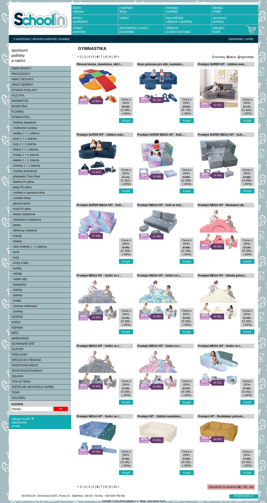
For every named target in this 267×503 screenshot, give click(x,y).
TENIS (14, 392)
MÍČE (14, 333)
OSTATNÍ (16, 349)
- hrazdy (15, 236)
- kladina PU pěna (21, 182)
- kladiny (15, 241)
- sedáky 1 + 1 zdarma (24, 133)
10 (115, 56)
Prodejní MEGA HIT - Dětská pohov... (222, 275)
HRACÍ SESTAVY (21, 79)
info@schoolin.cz (243, 495)
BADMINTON (18, 101)
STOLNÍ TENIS (20, 381)
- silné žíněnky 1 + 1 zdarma (28, 246)
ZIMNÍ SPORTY (20, 68)
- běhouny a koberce (23, 230)
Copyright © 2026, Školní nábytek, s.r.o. (120, 501)
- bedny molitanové (22, 214)
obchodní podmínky (44, 39)
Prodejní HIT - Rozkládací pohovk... (221, 416)
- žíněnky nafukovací (23, 306)
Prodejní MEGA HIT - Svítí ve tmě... (160, 205)
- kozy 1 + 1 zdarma (22, 144)
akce (233, 57)
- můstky (15, 273)
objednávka (235, 39)
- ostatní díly (18, 279)
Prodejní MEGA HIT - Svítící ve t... (99, 275)
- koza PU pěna (20, 209)
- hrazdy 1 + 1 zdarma (24, 155)
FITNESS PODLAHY (23, 90)
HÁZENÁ (16, 317)
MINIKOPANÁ (19, 338)
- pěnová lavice (19, 203)
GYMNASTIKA (19, 117)
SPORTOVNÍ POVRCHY (26, 370)
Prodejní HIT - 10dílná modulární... (160, 416)
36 (244, 487)
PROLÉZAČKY (19, 74)
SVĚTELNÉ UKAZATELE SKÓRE (31, 387)
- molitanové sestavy (23, 128)
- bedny (15, 225)
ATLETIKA (16, 95)
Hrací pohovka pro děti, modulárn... (160, 64)
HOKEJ (15, 322)
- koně (14, 252)
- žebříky (15, 290)
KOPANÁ (16, 327)
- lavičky (15, 268)
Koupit (126, 120)
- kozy (14, 257)
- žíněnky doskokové (23, 171)
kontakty (64, 39)
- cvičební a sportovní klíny (27, 192)
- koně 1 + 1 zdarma (23, 138)
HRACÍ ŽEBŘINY (21, 84)
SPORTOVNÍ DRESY (23, 365)
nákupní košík (20, 419)
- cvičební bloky (20, 198)
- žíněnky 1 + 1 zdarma (24, 165)
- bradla (15, 300)
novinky (220, 57)
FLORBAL (16, 111)
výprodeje (247, 57)
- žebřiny (15, 295)
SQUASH (16, 376)
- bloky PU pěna (20, 187)
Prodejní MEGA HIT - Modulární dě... (222, 205)
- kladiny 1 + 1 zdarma (24, 160)
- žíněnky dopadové (22, 122)
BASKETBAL (18, 106)
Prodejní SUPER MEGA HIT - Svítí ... (161, 134)
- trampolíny (17, 284)
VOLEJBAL (17, 397)
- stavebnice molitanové (25, 219)
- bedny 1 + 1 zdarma (23, 149)
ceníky (249, 39)
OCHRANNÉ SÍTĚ (22, 344)
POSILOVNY (18, 354)
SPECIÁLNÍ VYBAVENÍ (25, 360)
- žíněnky (16, 311)
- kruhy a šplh (18, 263)
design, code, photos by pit (152, 501)
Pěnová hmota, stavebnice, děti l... (99, 64)
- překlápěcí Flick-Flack (24, 176)
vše (251, 487)
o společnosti (22, 39)
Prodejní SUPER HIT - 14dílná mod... (222, 64)
